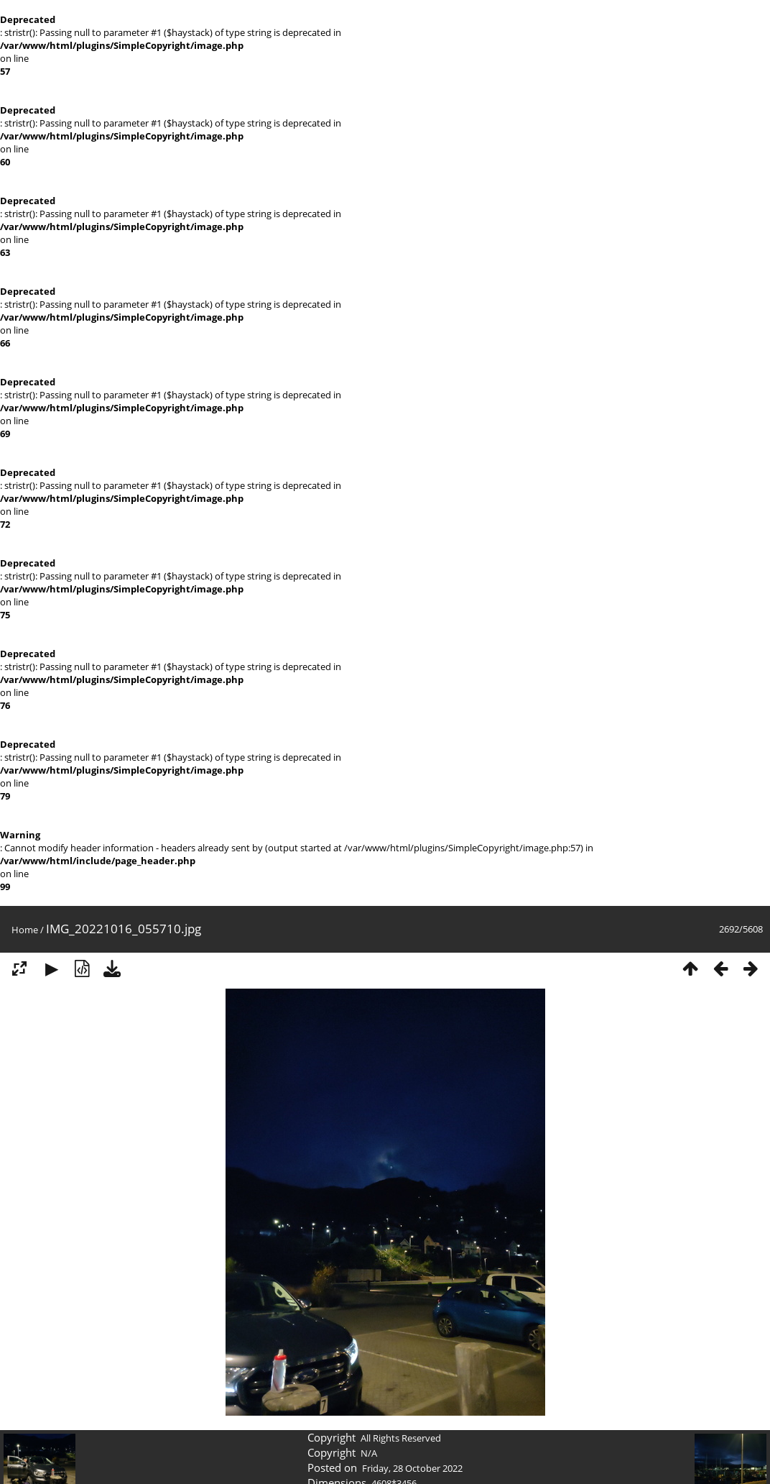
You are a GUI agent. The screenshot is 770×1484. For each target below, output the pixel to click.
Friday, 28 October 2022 (412, 1468)
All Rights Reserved (401, 1438)
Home (24, 929)
